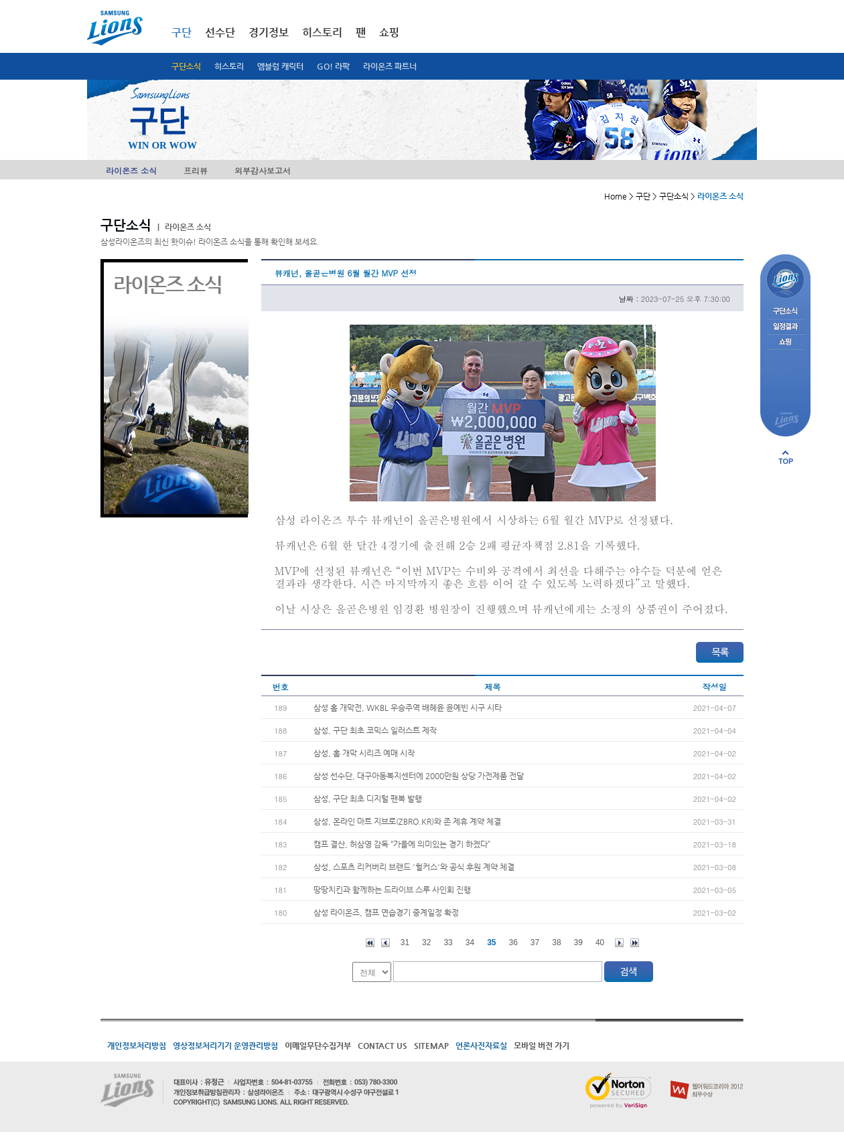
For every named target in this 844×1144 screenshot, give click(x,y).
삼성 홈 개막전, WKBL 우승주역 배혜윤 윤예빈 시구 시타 (407, 707)
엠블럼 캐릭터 (280, 66)
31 (405, 942)
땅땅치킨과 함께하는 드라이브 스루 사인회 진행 (392, 889)
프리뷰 (196, 170)
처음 (370, 943)
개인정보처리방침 (136, 1045)
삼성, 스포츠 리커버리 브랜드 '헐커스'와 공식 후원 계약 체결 (413, 867)
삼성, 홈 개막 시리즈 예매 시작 (364, 753)
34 (470, 942)
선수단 (220, 32)
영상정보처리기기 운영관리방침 (225, 1045)
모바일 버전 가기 (541, 1045)
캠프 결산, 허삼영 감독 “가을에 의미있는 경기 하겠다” (401, 844)
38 (556, 942)
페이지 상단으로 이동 (785, 457)
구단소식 (186, 66)
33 (447, 942)
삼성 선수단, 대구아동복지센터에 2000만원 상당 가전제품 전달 (418, 776)
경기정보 (269, 32)
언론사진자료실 (481, 1045)
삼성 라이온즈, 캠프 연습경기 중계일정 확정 (386, 912)
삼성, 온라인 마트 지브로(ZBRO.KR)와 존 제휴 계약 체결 (407, 821)
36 (513, 942)
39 (578, 942)
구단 (181, 32)
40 (599, 942)
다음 (619, 943)
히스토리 (229, 66)
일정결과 (785, 327)
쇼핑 (389, 32)
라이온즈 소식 (131, 170)
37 (535, 942)
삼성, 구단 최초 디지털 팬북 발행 (367, 798)
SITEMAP (431, 1045)
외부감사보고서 (262, 170)
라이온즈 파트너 (390, 66)
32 (426, 942)
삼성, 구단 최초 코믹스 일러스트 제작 (375, 730)
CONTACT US (382, 1045)
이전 (385, 943)
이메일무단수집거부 (318, 1045)
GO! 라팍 (333, 66)
